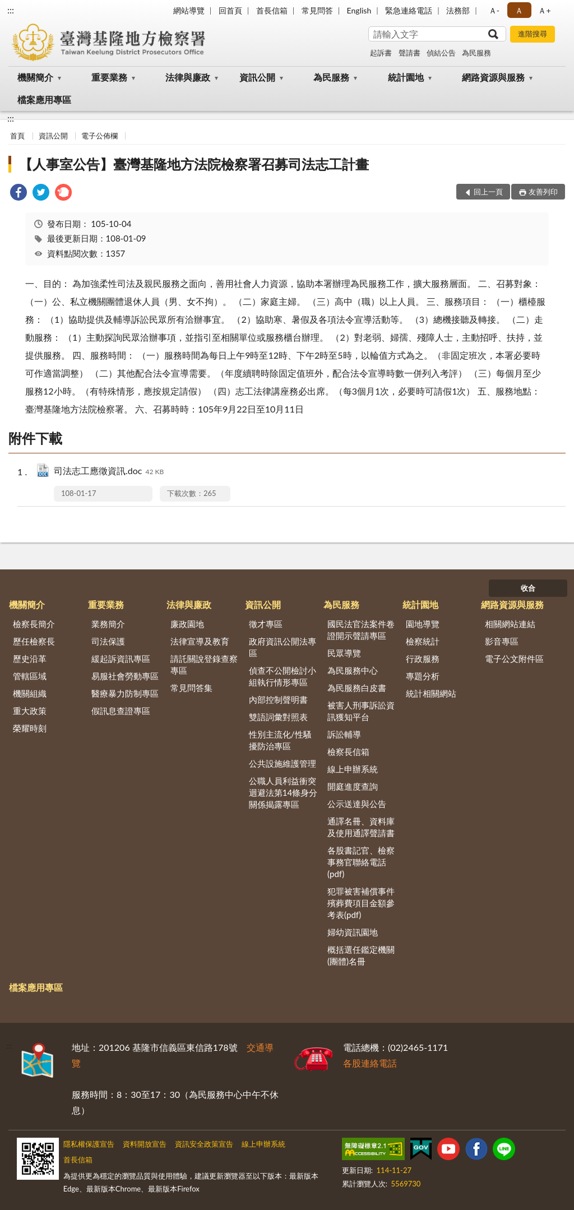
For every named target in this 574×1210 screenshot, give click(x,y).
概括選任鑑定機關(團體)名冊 (361, 955)
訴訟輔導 (344, 734)
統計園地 (406, 77)
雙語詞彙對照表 (278, 717)
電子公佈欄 (99, 135)
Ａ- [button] (494, 10)
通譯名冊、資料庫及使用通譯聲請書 (361, 827)
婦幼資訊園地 (352, 932)
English (359, 10)
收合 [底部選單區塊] (528, 587)
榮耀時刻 (30, 728)
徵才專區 (266, 624)
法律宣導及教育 (199, 641)
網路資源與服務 (493, 77)
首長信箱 (272, 10)
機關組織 (30, 693)
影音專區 (502, 641)
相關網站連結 (510, 624)
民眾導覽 (344, 653)
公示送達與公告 (356, 804)
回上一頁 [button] (488, 191)
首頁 (17, 135)
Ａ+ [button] (544, 10)
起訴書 (381, 52)
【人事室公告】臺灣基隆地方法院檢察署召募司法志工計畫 (194, 164)
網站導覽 (189, 10)
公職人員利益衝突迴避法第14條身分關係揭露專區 (283, 792)
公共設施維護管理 (282, 763)
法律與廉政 (187, 77)
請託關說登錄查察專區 (204, 664)
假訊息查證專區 (120, 711)
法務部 (458, 10)
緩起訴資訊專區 (120, 658)
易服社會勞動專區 (125, 676)
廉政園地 (187, 624)
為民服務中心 (352, 670)
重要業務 (109, 77)
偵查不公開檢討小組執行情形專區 (282, 676)
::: (10, 9)
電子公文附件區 (514, 658)
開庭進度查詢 (352, 786)
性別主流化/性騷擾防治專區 (280, 740)
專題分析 (422, 676)
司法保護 (108, 641)
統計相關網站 (431, 693)
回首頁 (230, 10)
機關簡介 (35, 77)
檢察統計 (422, 641)
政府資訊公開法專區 (282, 647)
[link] (18, 193)
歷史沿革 (30, 658)
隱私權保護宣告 (88, 1143)
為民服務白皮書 (356, 688)
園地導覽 (422, 624)
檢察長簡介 (34, 624)
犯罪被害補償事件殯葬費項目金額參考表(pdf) (361, 903)
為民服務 (476, 52)
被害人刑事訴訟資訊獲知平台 (361, 711)
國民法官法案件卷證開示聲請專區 (361, 630)
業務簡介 (108, 624)
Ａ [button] (519, 10)
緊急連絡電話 (408, 10)
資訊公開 (257, 77)
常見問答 (317, 10)
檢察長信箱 (348, 752)
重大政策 (30, 711)
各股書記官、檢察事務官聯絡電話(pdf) (361, 862)
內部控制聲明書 (278, 699)
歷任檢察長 (34, 641)
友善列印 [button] (543, 191)
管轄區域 (30, 676)
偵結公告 (441, 52)
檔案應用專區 (44, 99)
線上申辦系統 (352, 769)
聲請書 (409, 52)
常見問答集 (191, 688)
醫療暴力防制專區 (125, 693)
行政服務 (422, 658)
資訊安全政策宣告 (204, 1143)
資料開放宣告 (144, 1143)
